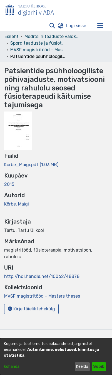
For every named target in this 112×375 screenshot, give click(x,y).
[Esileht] (32, 9)
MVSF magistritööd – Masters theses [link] (38, 49)
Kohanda (11, 366)
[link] (31, 164)
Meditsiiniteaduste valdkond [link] (52, 36)
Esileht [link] (11, 36)
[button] (52, 25)
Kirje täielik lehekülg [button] (31, 308)
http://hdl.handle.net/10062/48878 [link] (41, 276)
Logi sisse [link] (76, 25)
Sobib (98, 366)
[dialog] (56, 356)
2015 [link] (9, 184)
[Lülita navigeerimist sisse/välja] (100, 26)
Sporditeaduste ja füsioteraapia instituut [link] (38, 43)
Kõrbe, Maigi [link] (16, 204)
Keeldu (82, 366)
